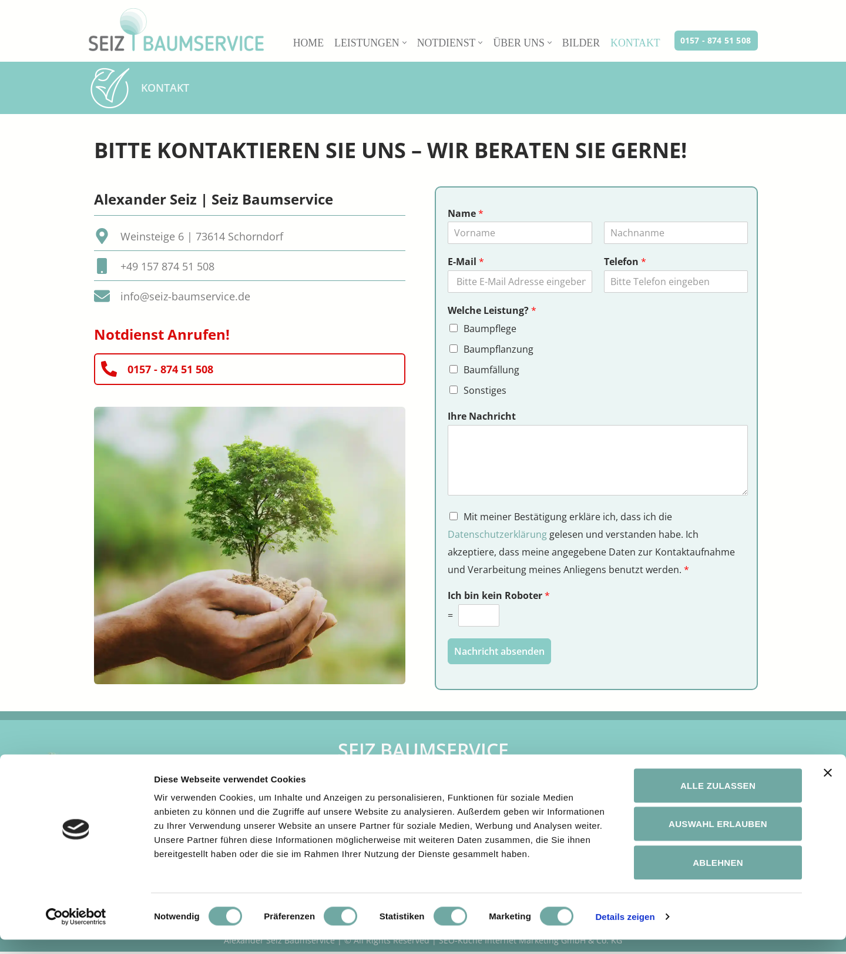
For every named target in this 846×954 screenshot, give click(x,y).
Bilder (580, 43)
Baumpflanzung (498, 350)
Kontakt (635, 43)
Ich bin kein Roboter (499, 599)
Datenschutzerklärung (497, 536)
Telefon (625, 262)
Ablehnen (718, 877)
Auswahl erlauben (718, 838)
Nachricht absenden (499, 654)
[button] (402, 43)
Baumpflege (490, 329)
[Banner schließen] (828, 787)
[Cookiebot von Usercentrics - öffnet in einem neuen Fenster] (76, 931)
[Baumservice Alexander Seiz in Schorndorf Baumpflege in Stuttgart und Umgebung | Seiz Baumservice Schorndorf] (176, 29)
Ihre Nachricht (482, 418)
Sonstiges (485, 392)
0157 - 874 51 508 (715, 40)
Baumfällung (491, 370)
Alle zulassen (718, 800)
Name (466, 214)
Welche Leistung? (492, 311)
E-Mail (466, 262)
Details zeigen (624, 931)
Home (305, 43)
